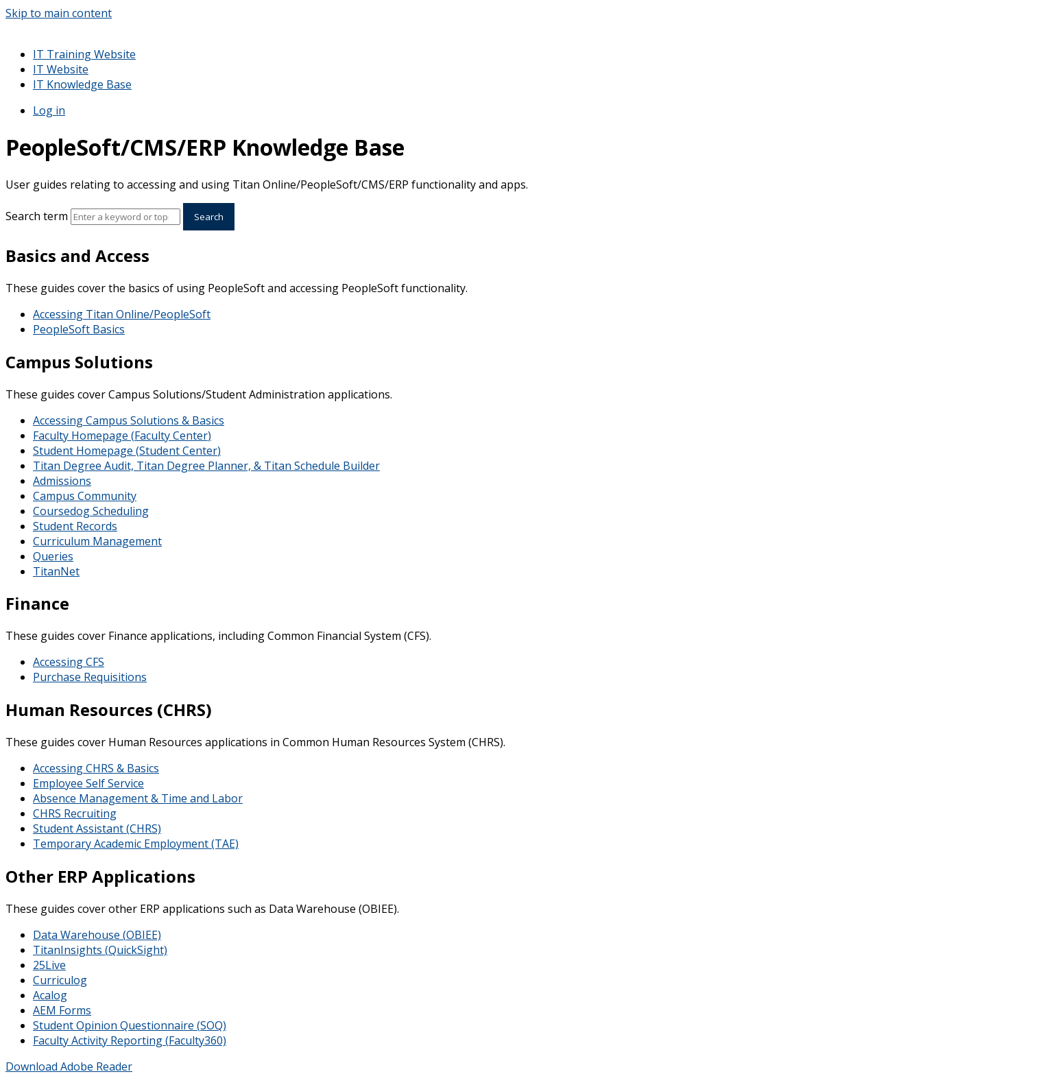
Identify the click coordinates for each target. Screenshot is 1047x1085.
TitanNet (56, 571)
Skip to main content (58, 13)
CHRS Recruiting (75, 813)
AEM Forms (62, 1010)
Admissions (62, 480)
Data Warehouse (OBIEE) (97, 934)
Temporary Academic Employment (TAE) (136, 843)
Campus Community (84, 495)
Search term (36, 216)
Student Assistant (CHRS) (97, 828)
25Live (49, 965)
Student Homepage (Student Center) (127, 450)
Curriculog (60, 980)
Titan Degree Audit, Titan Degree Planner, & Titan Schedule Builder (206, 465)
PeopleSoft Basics (79, 329)
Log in (49, 110)
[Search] (125, 216)
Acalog (50, 995)
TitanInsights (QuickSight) (100, 949)
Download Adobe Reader (68, 1066)
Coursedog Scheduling (91, 510)
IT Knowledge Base (82, 84)
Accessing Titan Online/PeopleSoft (121, 314)
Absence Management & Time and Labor (138, 798)
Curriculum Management (97, 541)
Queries (53, 556)
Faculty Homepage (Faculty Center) (122, 435)
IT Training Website (84, 54)
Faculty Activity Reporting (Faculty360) (129, 1040)
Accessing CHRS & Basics (96, 768)
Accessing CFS (68, 661)
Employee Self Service (88, 783)
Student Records (75, 526)
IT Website (60, 69)
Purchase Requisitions (90, 676)
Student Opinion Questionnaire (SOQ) (129, 1025)
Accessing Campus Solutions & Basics (128, 420)
